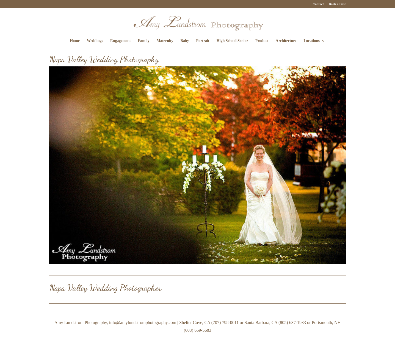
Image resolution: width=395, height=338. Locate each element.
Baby (184, 41)
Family (144, 41)
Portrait (202, 41)
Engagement (120, 41)
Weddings (95, 41)
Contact (318, 4)
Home (75, 41)
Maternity (165, 41)
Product (262, 41)
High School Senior (232, 41)
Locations (312, 41)
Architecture (286, 41)
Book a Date (337, 4)
